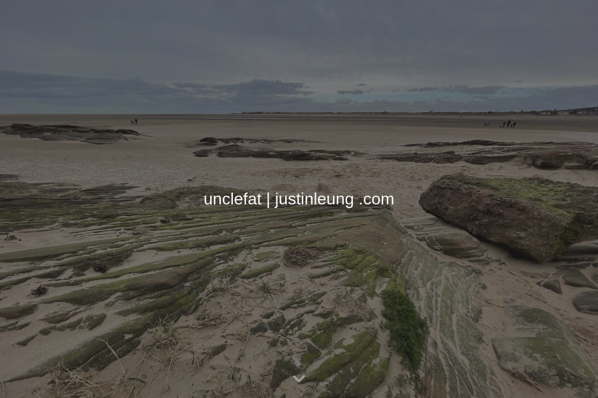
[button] (299, 379)
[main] (299, 199)
